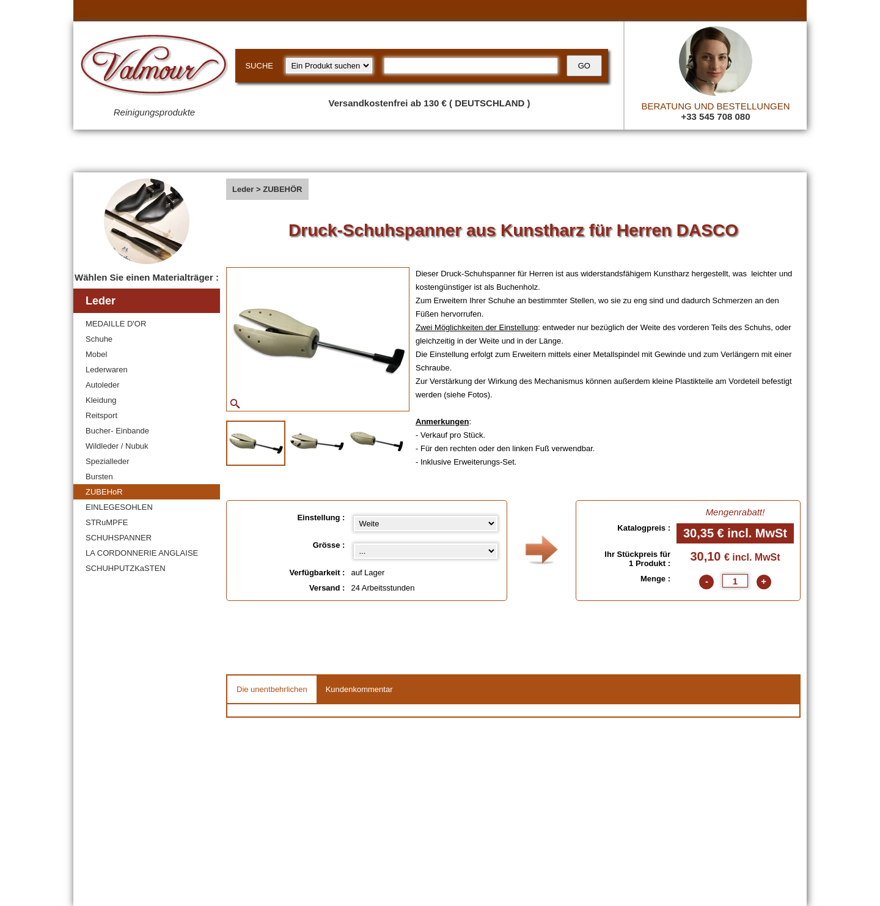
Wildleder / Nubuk (117, 446)
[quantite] (735, 580)
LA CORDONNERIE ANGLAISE (142, 553)
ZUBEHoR (104, 491)
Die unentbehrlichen (272, 689)
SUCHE (259, 65)
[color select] (425, 551)
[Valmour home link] (154, 67)
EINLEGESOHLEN (119, 507)
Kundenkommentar (359, 689)
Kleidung (101, 400)
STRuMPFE (107, 522)
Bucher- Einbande (117, 430)
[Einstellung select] (425, 523)
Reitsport (101, 415)
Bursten (99, 476)
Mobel (96, 354)
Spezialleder (108, 461)
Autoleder (103, 384)
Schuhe (99, 339)
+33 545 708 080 (715, 116)
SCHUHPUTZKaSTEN (126, 568)
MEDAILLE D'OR (116, 323)
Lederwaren (107, 369)
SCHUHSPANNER (119, 537)
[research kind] (329, 65)
